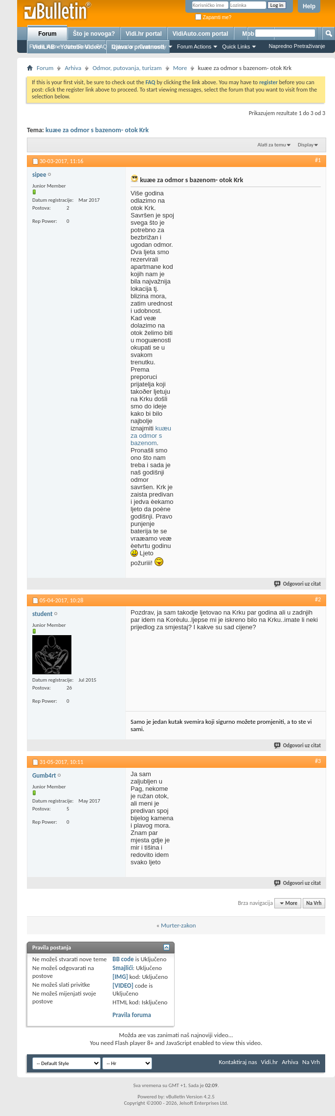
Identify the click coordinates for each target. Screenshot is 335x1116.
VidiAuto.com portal (200, 33)
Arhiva (73, 67)
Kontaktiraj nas (238, 1062)
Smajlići (122, 968)
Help (309, 6)
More (180, 67)
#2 (318, 599)
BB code (123, 959)
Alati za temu (271, 145)
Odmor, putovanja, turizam (126, 67)
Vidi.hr (269, 1062)
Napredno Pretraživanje (296, 46)
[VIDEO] (123, 985)
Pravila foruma (131, 1015)
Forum (47, 33)
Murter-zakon (178, 925)
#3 (318, 761)
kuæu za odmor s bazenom (151, 436)
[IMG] (120, 976)
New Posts (78, 46)
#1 (318, 160)
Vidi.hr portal (144, 33)
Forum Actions (194, 46)
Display (305, 145)
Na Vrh (313, 903)
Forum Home (45, 46)
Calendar (123, 46)
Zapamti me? (213, 17)
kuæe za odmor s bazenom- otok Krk (97, 130)
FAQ (101, 46)
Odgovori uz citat (298, 584)
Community (152, 46)
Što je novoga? (94, 33)
